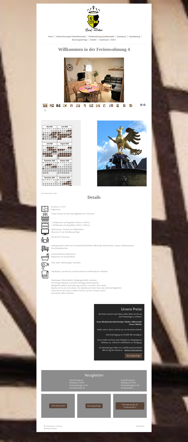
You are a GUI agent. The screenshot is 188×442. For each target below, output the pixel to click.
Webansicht (140, 426)
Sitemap (59, 426)
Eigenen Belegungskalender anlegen (49, 193)
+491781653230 (58, 406)
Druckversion (49, 426)
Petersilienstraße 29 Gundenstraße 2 (130, 405)
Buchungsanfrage (133, 356)
